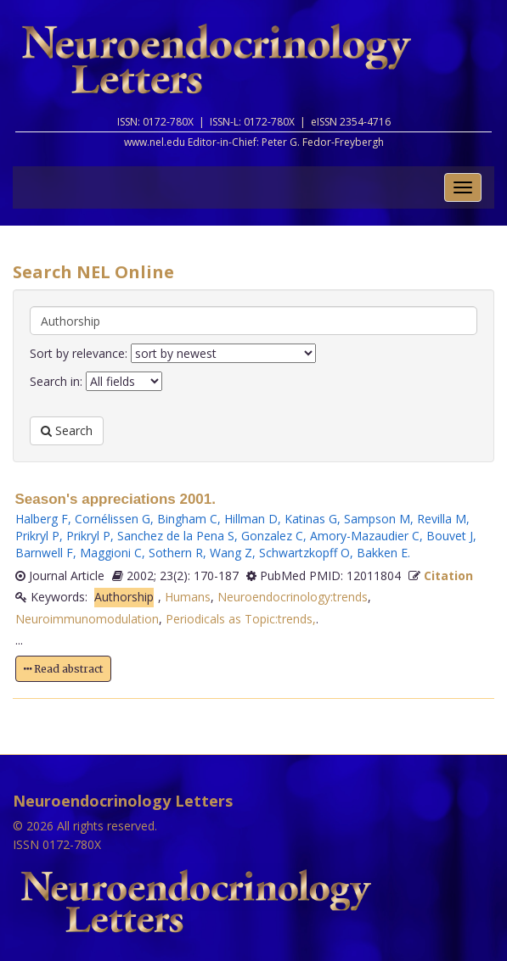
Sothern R (176, 553)
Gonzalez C (272, 536)
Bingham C (187, 519)
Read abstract (63, 668)
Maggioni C (111, 553)
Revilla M (441, 519)
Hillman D (251, 519)
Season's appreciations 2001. (116, 499)
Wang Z (231, 553)
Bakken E (382, 553)
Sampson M (377, 519)
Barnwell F (44, 553)
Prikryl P (37, 536)
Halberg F (41, 519)
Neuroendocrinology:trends (292, 597)
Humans (188, 597)
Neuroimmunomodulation (87, 619)
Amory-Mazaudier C (365, 536)
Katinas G (310, 519)
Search (67, 430)
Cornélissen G (112, 519)
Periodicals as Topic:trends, (241, 619)
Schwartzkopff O (304, 553)
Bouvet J (449, 536)
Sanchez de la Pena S (175, 536)
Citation (448, 575)
